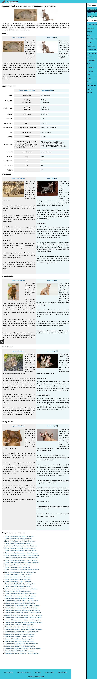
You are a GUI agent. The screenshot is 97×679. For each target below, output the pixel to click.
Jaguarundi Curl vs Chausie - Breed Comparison (20, 603)
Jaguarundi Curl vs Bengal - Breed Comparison (19, 636)
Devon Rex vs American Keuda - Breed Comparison (21, 550)
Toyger (74, 57)
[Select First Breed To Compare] (84, 9)
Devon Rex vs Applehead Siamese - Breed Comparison (22, 562)
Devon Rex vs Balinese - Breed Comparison (18, 574)
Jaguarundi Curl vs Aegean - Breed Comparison (19, 598)
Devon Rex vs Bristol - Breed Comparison (18, 591)
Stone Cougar (76, 85)
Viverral (74, 31)
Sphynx (74, 89)
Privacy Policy (8, 672)
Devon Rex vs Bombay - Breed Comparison (18, 586)
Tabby (74, 78)
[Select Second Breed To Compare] (84, 12)
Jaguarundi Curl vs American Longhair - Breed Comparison (23, 612)
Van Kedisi (75, 28)
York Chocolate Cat (78, 24)
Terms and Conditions (24, 672)
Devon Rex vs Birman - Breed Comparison (18, 581)
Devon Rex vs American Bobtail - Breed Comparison (21, 546)
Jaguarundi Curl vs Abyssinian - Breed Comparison (20, 596)
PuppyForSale (49, 672)
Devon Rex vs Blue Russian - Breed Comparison (20, 584)
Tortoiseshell (76, 60)
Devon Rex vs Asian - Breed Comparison (17, 567)
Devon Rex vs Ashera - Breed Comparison (18, 565)
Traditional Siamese (78, 53)
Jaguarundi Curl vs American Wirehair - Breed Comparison (23, 620)
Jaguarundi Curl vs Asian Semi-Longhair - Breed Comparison (23, 629)
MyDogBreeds (62, 672)
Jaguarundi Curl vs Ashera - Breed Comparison (19, 624)
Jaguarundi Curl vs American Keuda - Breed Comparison (22, 610)
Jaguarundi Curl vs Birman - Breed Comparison (19, 641)
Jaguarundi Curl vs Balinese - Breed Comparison (20, 634)
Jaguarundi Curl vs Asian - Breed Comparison (19, 627)
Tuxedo (74, 42)
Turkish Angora (77, 49)
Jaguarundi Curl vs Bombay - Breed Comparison (20, 646)
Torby (74, 64)
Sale (23, 37)
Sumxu (74, 82)
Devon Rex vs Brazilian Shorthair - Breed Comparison (21, 589)
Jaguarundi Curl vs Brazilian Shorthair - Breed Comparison (23, 648)
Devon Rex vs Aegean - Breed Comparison (18, 538)
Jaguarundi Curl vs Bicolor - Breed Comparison (19, 639)
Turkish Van (76, 46)
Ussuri (74, 35)
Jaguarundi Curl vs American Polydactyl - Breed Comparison (23, 615)
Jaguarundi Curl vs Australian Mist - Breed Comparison (22, 632)
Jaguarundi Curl (17, 37)
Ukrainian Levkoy (77, 39)
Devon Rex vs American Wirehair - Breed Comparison (21, 560)
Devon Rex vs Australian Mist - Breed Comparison (20, 572)
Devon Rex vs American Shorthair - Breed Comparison (21, 557)
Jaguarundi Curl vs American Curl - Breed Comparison (21, 608)
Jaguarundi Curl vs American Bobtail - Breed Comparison (22, 605)
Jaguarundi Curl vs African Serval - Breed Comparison (21, 600)
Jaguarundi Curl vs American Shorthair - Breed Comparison (23, 617)
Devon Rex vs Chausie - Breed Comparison (18, 543)
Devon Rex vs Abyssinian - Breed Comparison (19, 536)
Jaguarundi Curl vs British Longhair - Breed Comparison (22, 653)
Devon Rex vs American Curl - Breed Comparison (20, 548)
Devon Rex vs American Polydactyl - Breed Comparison (22, 555)
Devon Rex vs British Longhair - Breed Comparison (20, 593)
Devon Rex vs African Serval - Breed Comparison (20, 541)
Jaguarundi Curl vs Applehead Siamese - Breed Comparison (23, 622)
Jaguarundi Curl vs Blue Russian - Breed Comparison (21, 643)
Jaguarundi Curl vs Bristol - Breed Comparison (19, 651)
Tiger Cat (75, 71)
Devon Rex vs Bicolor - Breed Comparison (18, 579)
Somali (74, 92)
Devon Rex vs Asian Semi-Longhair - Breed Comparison (22, 569)
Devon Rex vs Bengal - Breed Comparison (18, 577)
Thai (73, 74)
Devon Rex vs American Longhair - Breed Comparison (21, 553)
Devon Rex (50, 37)
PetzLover (38, 672)
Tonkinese (75, 67)
